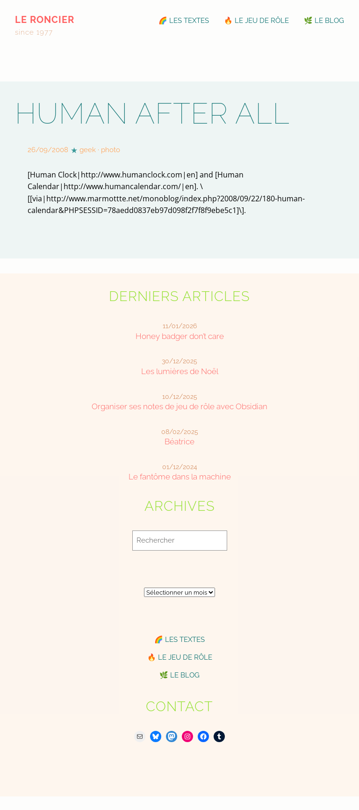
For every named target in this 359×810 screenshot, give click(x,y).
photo (110, 150)
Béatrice (179, 441)
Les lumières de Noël (179, 371)
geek (87, 150)
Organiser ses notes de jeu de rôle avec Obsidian (179, 406)
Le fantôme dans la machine (180, 476)
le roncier (44, 19)
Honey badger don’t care (180, 336)
